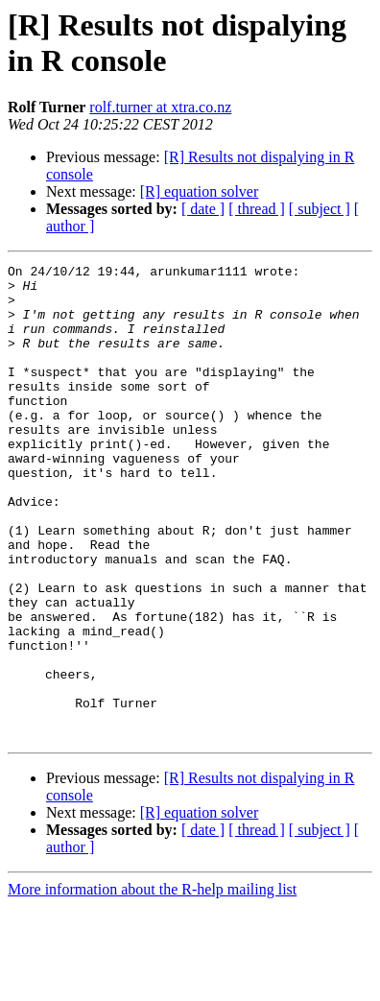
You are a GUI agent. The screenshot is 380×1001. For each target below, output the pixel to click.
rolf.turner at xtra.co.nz (160, 107)
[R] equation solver (199, 191)
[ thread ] (256, 209)
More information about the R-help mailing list (152, 984)
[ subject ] (319, 209)
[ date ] (203, 209)
